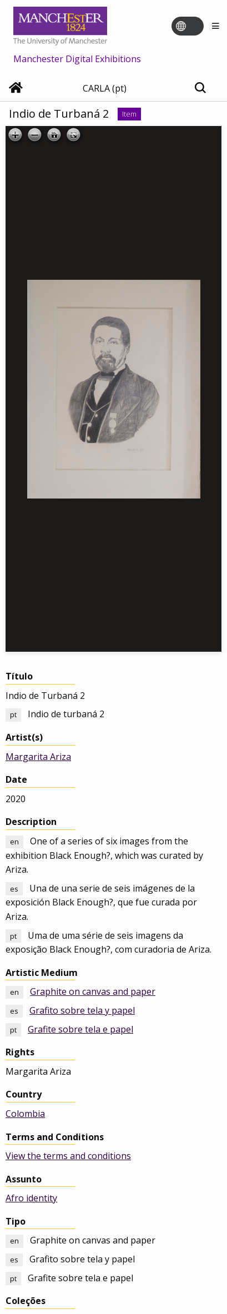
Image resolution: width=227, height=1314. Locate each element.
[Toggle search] (200, 88)
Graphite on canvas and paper (92, 991)
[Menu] (215, 26)
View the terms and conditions (68, 1156)
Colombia (25, 1113)
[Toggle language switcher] (195, 27)
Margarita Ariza (38, 757)
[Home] (16, 89)
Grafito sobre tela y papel (82, 1010)
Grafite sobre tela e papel (80, 1029)
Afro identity (31, 1198)
